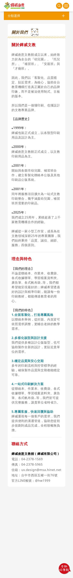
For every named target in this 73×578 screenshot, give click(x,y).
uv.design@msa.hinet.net (41, 470)
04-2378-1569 (32, 459)
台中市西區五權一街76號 (39, 475)
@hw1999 (42, 480)
